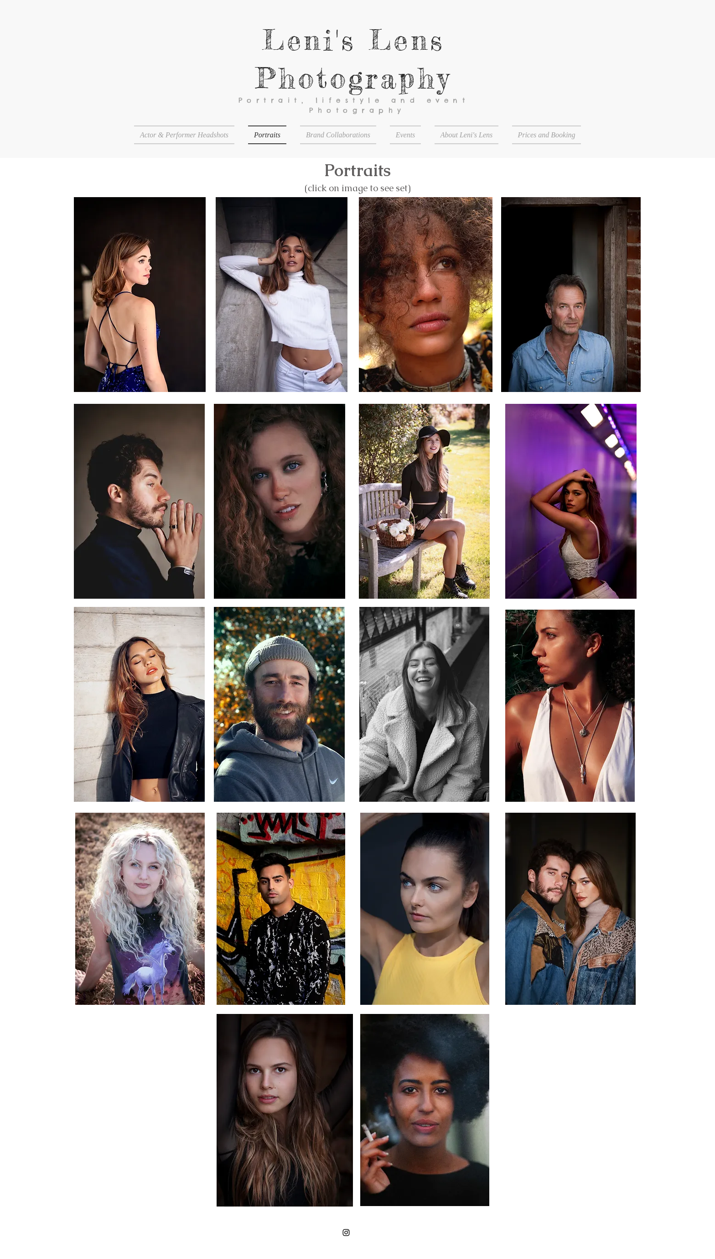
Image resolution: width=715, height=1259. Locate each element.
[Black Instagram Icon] (346, 1232)
